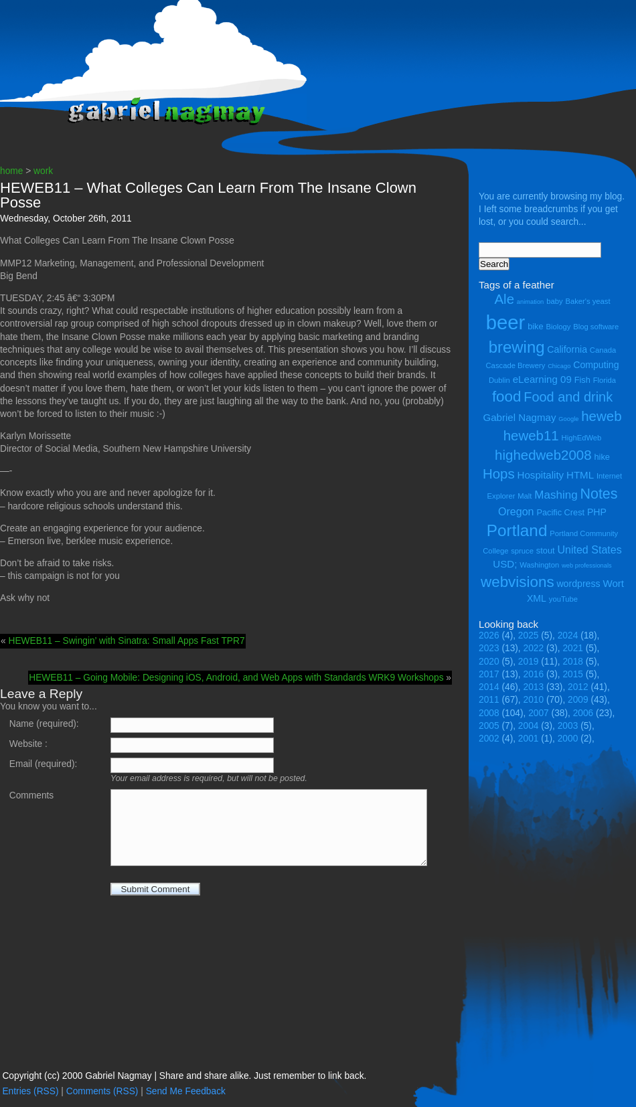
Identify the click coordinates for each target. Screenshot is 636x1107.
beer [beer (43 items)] (506, 322)
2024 (568, 635)
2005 (489, 726)
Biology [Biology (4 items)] (558, 327)
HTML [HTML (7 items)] (580, 475)
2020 (489, 662)
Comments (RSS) (102, 1091)
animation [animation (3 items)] (530, 302)
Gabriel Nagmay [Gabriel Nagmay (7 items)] (519, 417)
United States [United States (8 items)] (589, 549)
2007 (538, 713)
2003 (568, 726)
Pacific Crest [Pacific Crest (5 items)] (560, 512)
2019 (528, 662)
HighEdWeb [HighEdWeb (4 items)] (582, 438)
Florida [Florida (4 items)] (604, 380)
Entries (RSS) (30, 1091)
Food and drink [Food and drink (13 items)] (568, 397)
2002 (489, 739)
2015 (572, 674)
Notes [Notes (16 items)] (598, 494)
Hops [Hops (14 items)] (499, 473)
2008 (489, 713)
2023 (489, 648)
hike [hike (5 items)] (601, 457)
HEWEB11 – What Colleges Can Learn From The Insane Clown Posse (208, 195)
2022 (534, 648)
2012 (578, 687)
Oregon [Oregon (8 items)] (516, 511)
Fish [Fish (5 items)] (582, 380)
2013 (534, 687)
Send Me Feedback (186, 1091)
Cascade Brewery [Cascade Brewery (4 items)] (516, 365)
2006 (583, 713)
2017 (489, 674)
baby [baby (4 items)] (554, 301)
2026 (489, 635)
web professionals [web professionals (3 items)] (587, 565)
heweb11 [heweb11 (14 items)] (531, 435)
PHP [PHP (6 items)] (597, 512)
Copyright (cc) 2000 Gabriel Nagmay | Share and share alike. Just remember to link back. (184, 1076)
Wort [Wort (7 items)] (613, 583)
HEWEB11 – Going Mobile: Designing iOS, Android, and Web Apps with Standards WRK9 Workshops (236, 678)
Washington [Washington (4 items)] (539, 565)
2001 (528, 739)
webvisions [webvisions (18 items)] (517, 582)
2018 (572, 662)
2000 (568, 739)
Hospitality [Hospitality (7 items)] (541, 475)
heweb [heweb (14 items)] (601, 416)
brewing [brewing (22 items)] (517, 347)
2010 (534, 700)
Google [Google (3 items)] (568, 419)
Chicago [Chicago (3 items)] (559, 366)
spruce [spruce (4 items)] (522, 551)
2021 (572, 648)
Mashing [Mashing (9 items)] (555, 495)
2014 (489, 687)
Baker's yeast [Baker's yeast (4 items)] (587, 301)
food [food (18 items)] (507, 396)
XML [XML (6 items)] (536, 598)
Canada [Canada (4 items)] (603, 350)
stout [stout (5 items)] (545, 550)
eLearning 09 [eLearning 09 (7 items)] (542, 379)
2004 (528, 726)
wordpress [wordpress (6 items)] (578, 583)
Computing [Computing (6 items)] (596, 364)
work (43, 171)
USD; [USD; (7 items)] (505, 564)
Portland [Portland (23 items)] (517, 530)
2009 (578, 700)
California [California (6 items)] (567, 349)
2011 (489, 700)
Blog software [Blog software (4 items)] (596, 327)
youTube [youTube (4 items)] (563, 599)
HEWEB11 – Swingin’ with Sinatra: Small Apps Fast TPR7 (126, 641)
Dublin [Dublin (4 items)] (499, 380)
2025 (528, 635)
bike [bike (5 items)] (535, 326)
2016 (534, 674)
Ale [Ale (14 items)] (504, 299)
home (11, 171)
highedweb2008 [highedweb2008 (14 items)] (543, 454)
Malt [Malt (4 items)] (525, 496)
